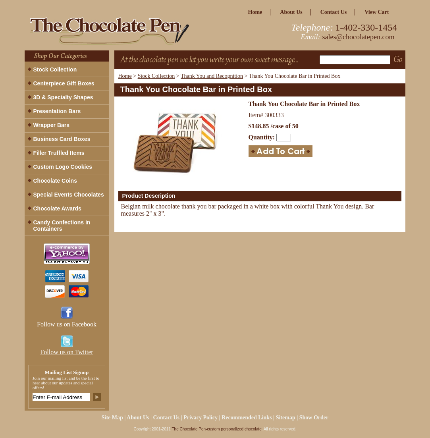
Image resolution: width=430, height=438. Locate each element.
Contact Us (333, 12)
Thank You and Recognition (212, 76)
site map (112, 418)
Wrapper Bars (51, 125)
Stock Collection (156, 76)
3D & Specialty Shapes (63, 97)
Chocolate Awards (57, 208)
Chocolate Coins (55, 181)
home (255, 12)
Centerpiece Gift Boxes (63, 83)
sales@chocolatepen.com (358, 37)
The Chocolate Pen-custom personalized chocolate (216, 429)
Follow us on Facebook (66, 324)
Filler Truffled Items (59, 153)
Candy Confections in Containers (62, 225)
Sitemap (285, 418)
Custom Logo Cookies (63, 167)
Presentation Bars (57, 111)
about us (291, 12)
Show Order (314, 418)
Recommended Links (247, 418)
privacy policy (200, 418)
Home (125, 76)
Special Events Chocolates (68, 194)
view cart (376, 12)
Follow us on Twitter (66, 352)
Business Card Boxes (62, 139)
